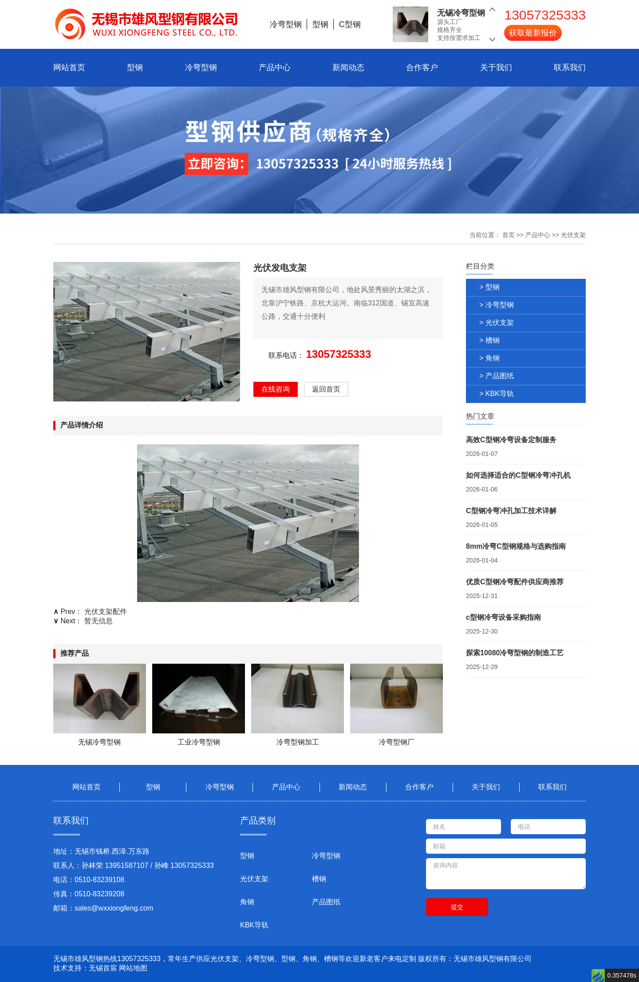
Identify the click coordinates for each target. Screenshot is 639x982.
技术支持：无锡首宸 (85, 968)
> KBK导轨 (496, 393)
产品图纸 (326, 902)
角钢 (247, 902)
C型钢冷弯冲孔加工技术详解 (511, 511)
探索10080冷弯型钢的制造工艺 (515, 653)
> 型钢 (489, 287)
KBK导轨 (254, 925)
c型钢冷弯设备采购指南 (503, 617)
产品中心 (275, 67)
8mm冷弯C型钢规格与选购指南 (516, 546)
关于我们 (496, 67)
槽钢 (319, 879)
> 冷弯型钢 (496, 305)
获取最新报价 (533, 32)
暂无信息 (98, 621)
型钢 (135, 67)
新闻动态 (348, 67)
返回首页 (326, 389)
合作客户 (422, 67)
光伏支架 (573, 234)
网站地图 (133, 968)
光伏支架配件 (105, 611)
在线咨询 (275, 389)
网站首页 (69, 67)
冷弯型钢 (201, 67)
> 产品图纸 (496, 376)
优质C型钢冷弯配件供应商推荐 (515, 582)
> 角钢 (489, 358)
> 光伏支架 (496, 322)
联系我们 (570, 67)
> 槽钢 (489, 340)
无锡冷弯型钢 (461, 12)
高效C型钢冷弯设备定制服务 (511, 439)
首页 (508, 234)
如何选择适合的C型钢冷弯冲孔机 (518, 475)
